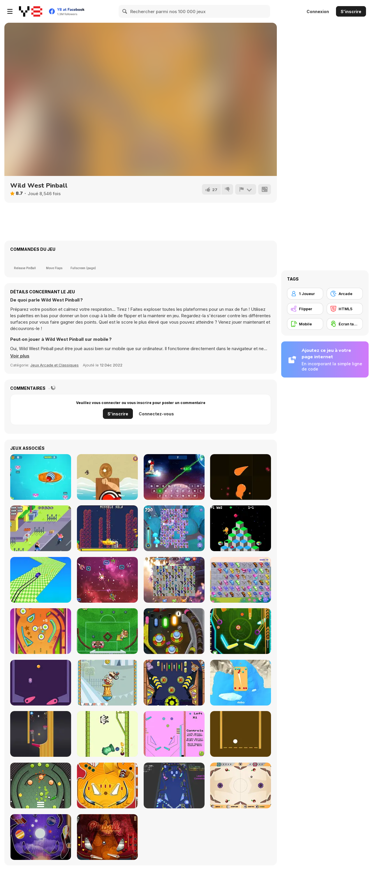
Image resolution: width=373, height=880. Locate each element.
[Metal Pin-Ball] (40, 785)
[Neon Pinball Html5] (240, 631)
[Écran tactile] (345, 324)
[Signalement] (245, 189)
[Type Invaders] (107, 580)
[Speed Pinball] (40, 683)
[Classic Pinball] (40, 631)
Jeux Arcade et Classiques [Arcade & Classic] (54, 365)
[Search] (125, 11)
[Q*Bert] (240, 528)
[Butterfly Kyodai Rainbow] (240, 580)
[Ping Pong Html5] (107, 477)
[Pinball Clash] (240, 785)
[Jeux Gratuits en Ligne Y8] (31, 11)
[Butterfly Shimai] (174, 528)
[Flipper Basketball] (40, 734)
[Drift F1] (40, 580)
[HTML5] (345, 309)
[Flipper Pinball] (240, 734)
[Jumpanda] (107, 734)
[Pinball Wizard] (107, 837)
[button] (19, 356)
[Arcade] (345, 293)
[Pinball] (107, 785)
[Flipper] (305, 309)
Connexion (318, 11)
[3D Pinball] (174, 785)
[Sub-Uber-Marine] (107, 528)
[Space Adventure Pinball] (174, 631)
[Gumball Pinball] (174, 734)
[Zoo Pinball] (174, 683)
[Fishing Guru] (40, 477)
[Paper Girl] (40, 528)
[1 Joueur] (305, 293)
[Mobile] (305, 324)
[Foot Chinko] (107, 631)
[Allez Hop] (107, 683)
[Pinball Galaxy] (40, 837)
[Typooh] (174, 477)
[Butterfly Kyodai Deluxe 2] (174, 580)
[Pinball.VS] (240, 683)
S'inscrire (351, 11)
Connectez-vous (156, 413)
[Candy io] (240, 477)
